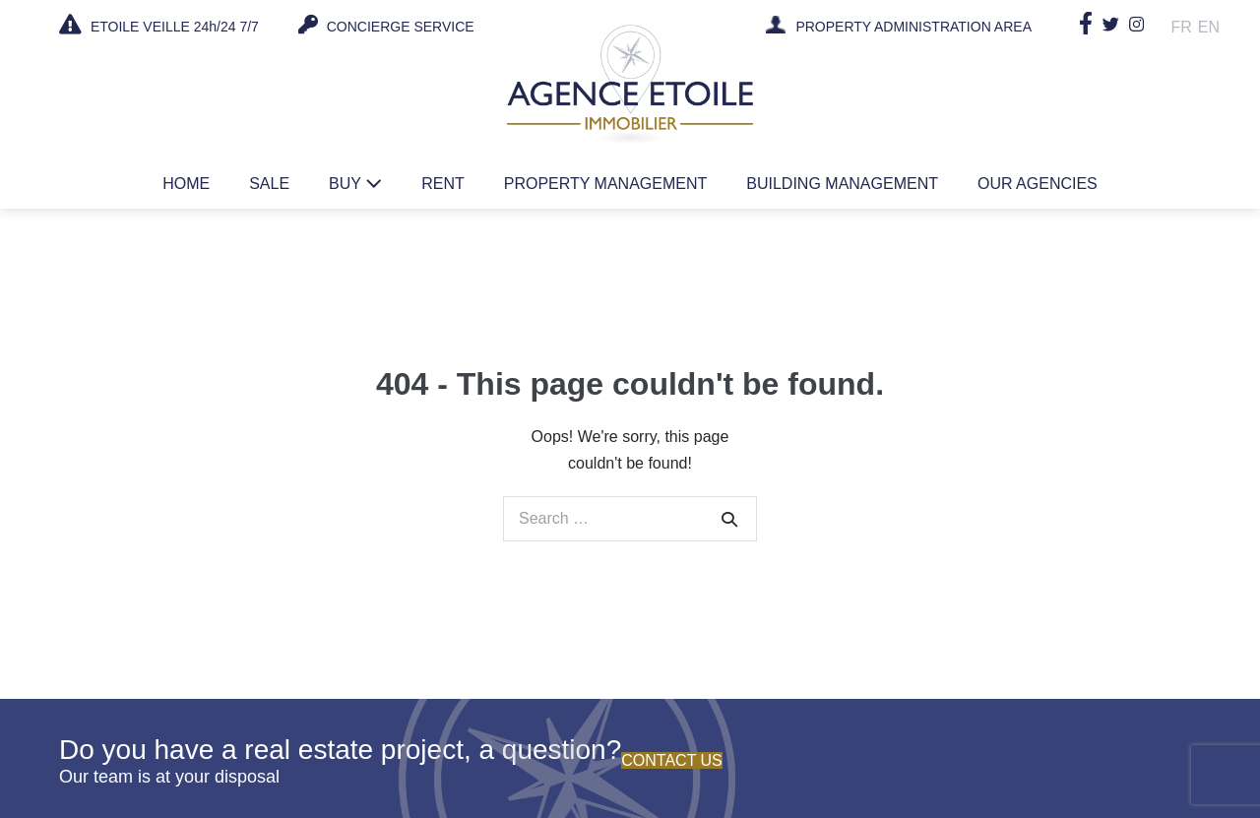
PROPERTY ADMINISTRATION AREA (913, 27)
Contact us (672, 760)
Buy (355, 183)
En (1209, 27)
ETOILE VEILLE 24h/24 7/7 (159, 24)
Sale (269, 183)
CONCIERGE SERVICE (386, 24)
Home (186, 183)
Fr (1181, 27)
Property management (606, 183)
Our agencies (1037, 183)
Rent (443, 183)
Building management (842, 183)
